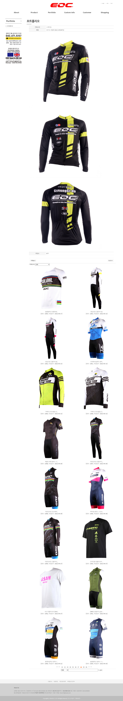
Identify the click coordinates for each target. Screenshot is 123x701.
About (16, 12)
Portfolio (52, 12)
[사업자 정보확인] (39, 693)
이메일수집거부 (71, 681)
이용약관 (56, 681)
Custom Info (69, 12)
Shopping (105, 12)
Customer (87, 12)
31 (62, 667)
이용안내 (50, 681)
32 (65, 667)
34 (70, 667)
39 (83, 667)
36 (75, 667)
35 (73, 667)
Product (34, 12)
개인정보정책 (62, 681)
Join (107, 3)
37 (78, 667)
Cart (111, 3)
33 (67, 667)
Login (103, 3)
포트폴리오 (10, 26)
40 (86, 667)
